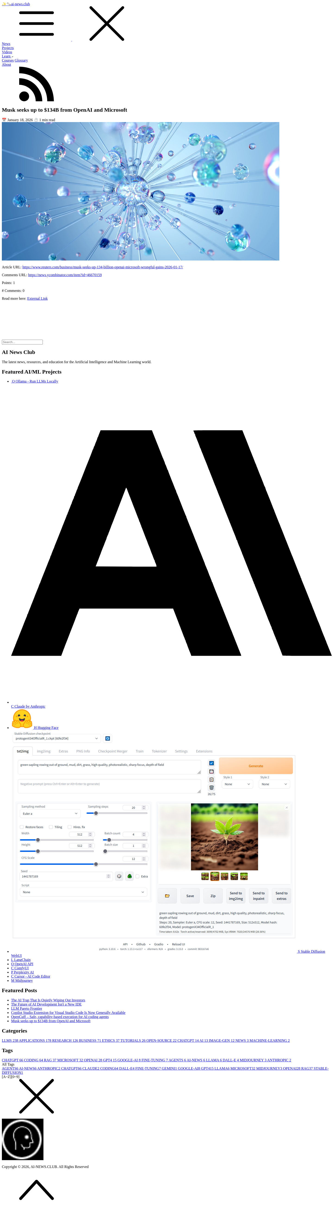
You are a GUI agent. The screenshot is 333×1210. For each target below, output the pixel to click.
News (6, 44)
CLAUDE (91, 1068)
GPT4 (110, 1060)
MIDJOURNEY (253, 1060)
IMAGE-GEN (222, 1040)
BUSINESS (90, 1040)
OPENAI (93, 1060)
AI (204, 1040)
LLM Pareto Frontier (26, 1008)
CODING (34, 1060)
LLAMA (214, 1060)
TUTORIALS (133, 1040)
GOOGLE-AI (129, 1060)
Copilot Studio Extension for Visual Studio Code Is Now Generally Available (68, 1013)
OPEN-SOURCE (161, 1040)
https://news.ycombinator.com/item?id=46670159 (65, 275)
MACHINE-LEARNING (270, 1040)
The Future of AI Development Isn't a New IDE (46, 1004)
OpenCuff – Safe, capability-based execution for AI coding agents (60, 1017)
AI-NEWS (196, 1060)
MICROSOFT (70, 1060)
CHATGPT (189, 1040)
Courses (8, 60)
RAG (50, 1060)
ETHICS (111, 1040)
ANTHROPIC (279, 1060)
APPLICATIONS (35, 1040)
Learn (8, 56)
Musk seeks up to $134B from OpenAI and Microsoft (50, 1021)
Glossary (21, 60)
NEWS (242, 1040)
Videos (7, 52)
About (6, 64)
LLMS (10, 1040)
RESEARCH (65, 1040)
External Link (37, 298)
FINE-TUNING (155, 1060)
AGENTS (178, 1060)
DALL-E (231, 1060)
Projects (8, 48)
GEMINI (170, 1068)
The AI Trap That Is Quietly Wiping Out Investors (48, 1000)
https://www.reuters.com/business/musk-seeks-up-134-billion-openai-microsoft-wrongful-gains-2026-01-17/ (102, 267)
